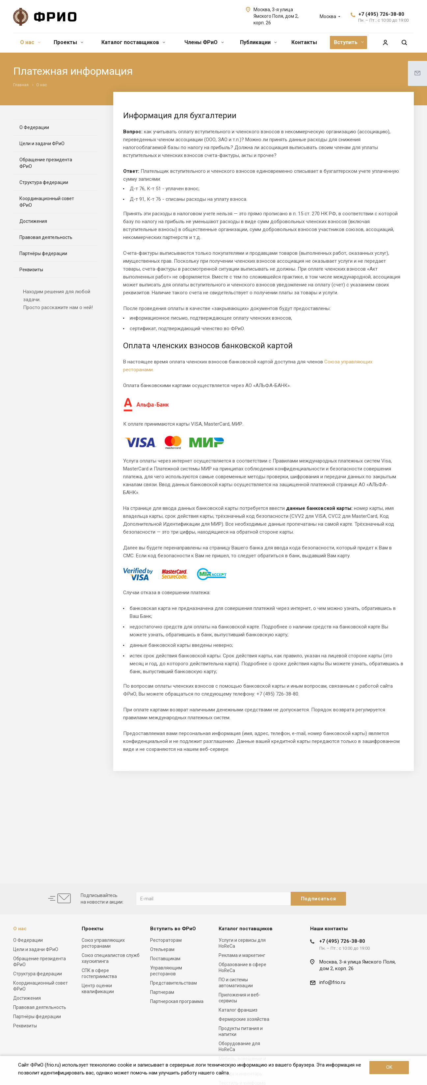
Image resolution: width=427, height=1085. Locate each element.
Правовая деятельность (45, 237)
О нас (30, 42)
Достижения (33, 221)
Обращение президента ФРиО (45, 163)
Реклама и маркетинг (242, 955)
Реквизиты (31, 269)
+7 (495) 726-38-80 (381, 14)
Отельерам (162, 949)
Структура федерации (43, 182)
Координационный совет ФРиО (46, 202)
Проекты (68, 42)
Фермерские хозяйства (244, 1019)
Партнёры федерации (43, 253)
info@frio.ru (332, 982)
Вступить (349, 42)
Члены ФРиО (204, 42)
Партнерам (162, 992)
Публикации (258, 42)
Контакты (304, 42)
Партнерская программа (176, 1001)
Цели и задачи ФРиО (42, 143)
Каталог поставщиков (133, 42)
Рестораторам (166, 940)
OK (389, 1067)
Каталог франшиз (238, 1010)
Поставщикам (165, 958)
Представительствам (173, 983)
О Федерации (34, 127)
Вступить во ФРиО (173, 929)
